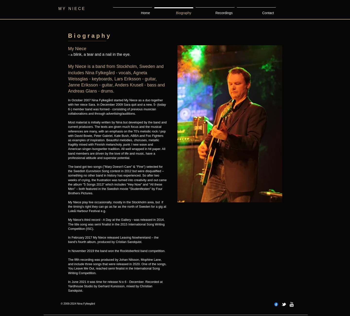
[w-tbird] (283, 304)
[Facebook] (276, 304)
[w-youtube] (291, 304)
